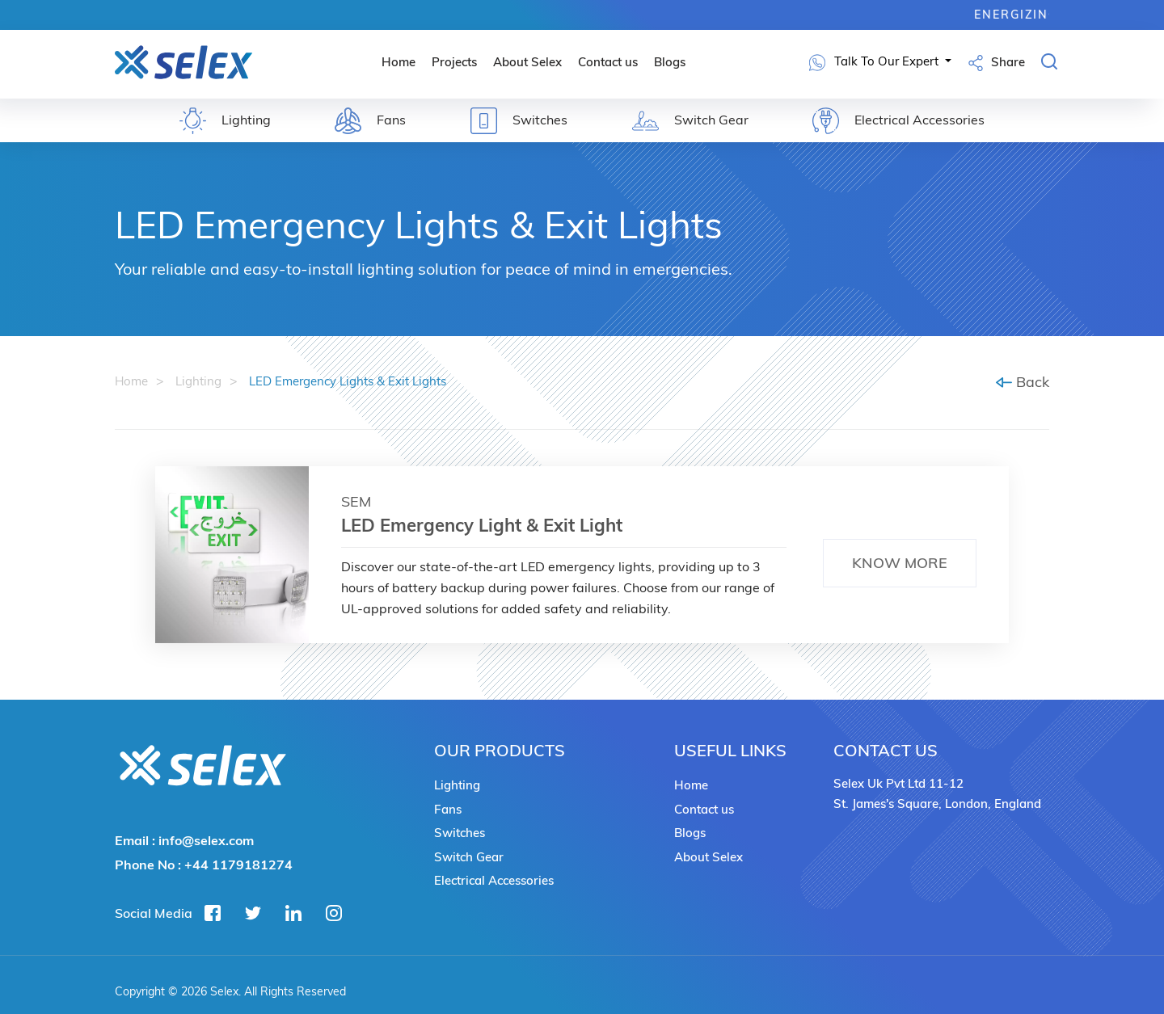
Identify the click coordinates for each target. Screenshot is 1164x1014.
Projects (454, 61)
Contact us (608, 61)
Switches (459, 832)
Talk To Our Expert (875, 62)
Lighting (198, 381)
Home (398, 61)
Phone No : (204, 864)
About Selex (527, 61)
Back (1022, 381)
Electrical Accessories (494, 880)
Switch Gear (469, 857)
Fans (448, 809)
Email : (184, 840)
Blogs (669, 61)
